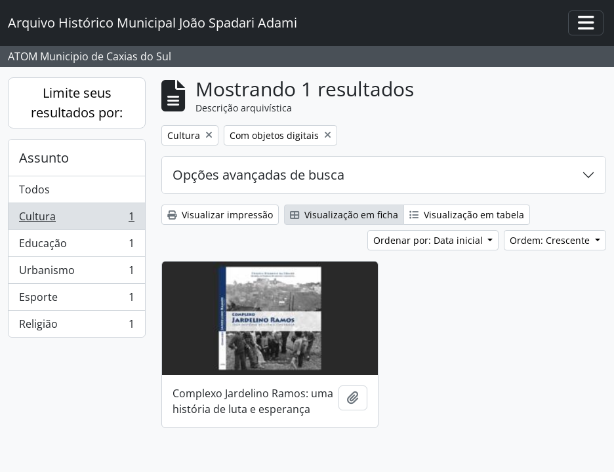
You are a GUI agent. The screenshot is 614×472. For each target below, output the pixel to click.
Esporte (76, 300)
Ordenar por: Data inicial (429, 240)
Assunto (44, 158)
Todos (34, 189)
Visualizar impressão (220, 214)
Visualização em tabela (466, 214)
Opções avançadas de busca (258, 175)
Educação (76, 246)
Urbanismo (76, 273)
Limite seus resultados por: (77, 102)
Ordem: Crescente (551, 240)
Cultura (76, 219)
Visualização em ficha (344, 214)
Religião (76, 326)
